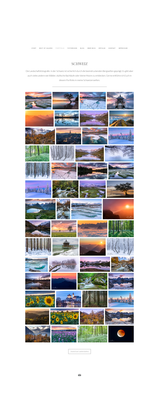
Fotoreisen (72, 48)
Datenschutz (29, 385)
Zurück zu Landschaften (79, 351)
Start (34, 48)
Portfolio (60, 48)
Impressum (123, 48)
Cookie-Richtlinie (38, 385)
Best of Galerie (46, 48)
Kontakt (112, 48)
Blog (82, 48)
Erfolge (102, 48)
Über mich (91, 48)
